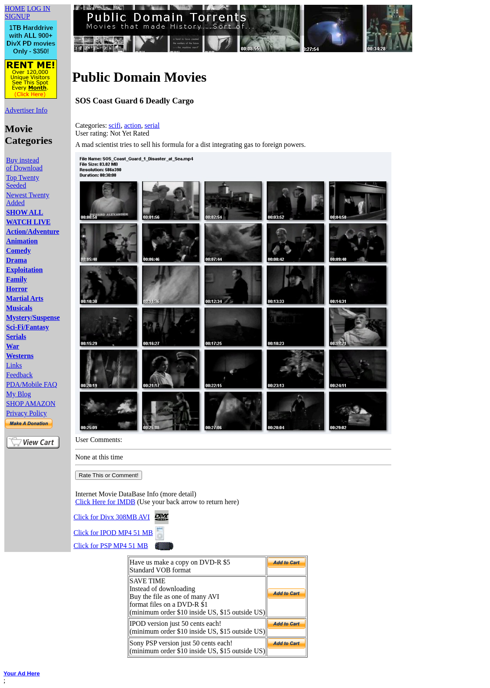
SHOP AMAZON (31, 403)
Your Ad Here (21, 673)
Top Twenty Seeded (22, 181)
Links (14, 365)
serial (152, 125)
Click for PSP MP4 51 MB (110, 545)
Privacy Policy (26, 413)
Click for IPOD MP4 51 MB (113, 532)
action (132, 125)
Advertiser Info (26, 110)
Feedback (19, 375)
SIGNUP (17, 16)
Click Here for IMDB (105, 501)
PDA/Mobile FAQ (31, 384)
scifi (115, 125)
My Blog (18, 394)
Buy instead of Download (24, 164)
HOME (15, 8)
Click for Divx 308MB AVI (111, 517)
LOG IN (38, 8)
